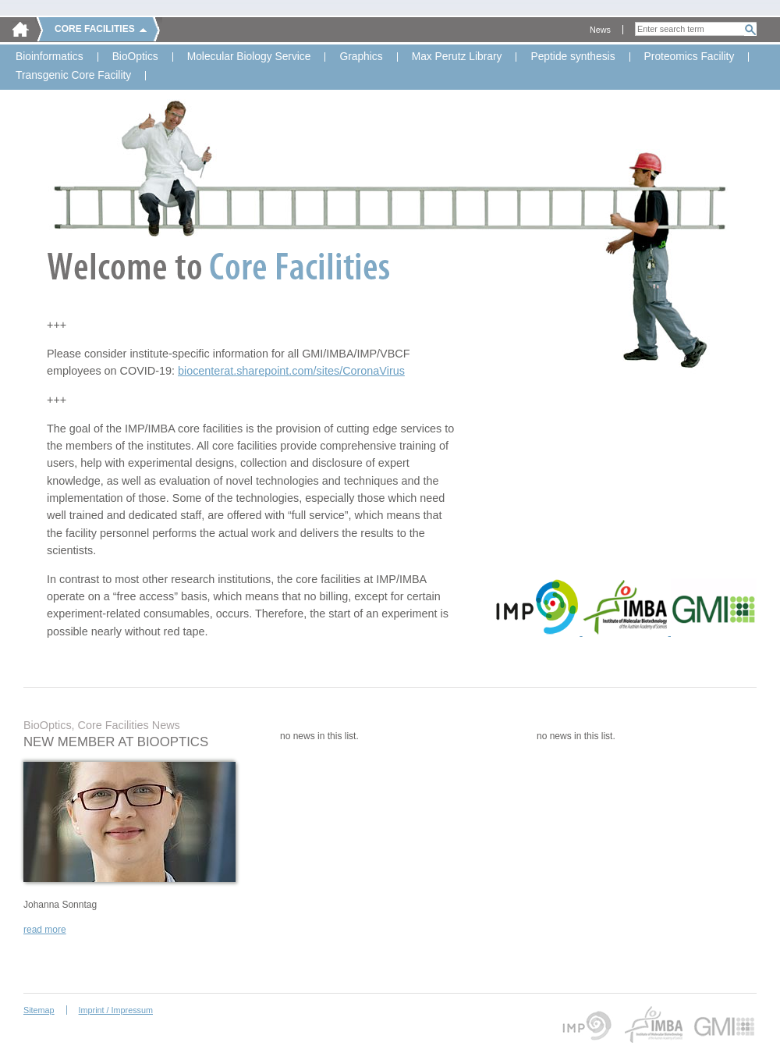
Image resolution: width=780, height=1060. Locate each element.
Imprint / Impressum (116, 1010)
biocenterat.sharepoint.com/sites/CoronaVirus (291, 371)
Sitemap (39, 1010)
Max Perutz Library (457, 57)
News (600, 29)
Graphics (360, 57)
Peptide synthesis (572, 57)
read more (44, 929)
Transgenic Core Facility (73, 75)
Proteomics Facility (689, 57)
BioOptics (135, 57)
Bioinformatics (49, 57)
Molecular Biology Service (249, 57)
